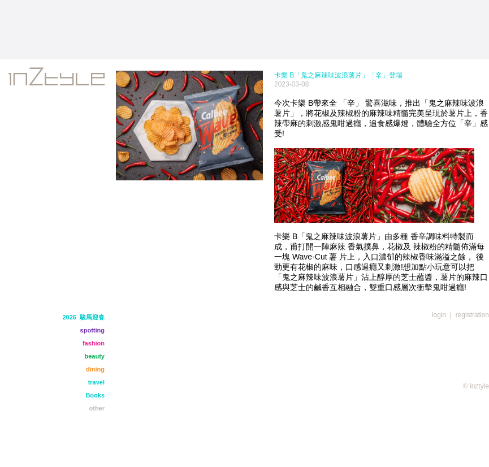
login (439, 315)
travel (96, 382)
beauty (95, 356)
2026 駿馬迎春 (83, 317)
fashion (94, 343)
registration (472, 315)
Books (95, 395)
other (97, 408)
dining (95, 369)
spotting (92, 330)
